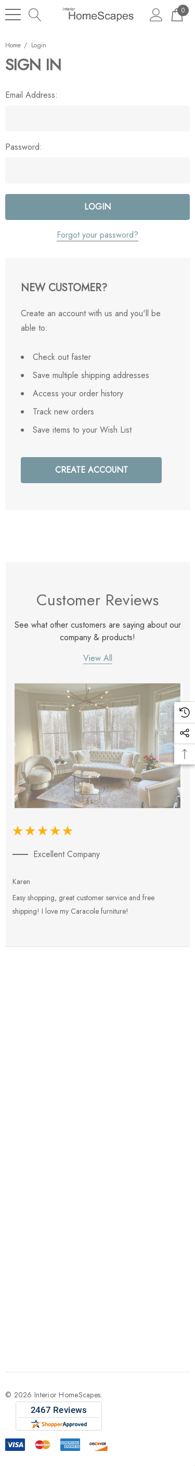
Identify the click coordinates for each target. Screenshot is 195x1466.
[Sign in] (156, 14)
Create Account (91, 470)
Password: (23, 147)
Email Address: (31, 95)
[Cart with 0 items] (177, 14)
